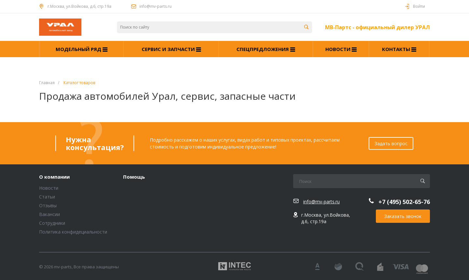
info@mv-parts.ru (155, 6)
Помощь (134, 177)
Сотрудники (52, 223)
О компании (54, 177)
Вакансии (49, 214)
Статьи (47, 197)
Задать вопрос (391, 143)
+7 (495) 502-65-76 (404, 202)
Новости (48, 188)
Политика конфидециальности (73, 232)
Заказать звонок (402, 216)
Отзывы (48, 205)
